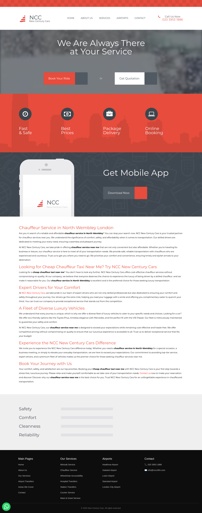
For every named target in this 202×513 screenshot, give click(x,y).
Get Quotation (130, 78)
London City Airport (111, 487)
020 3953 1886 (172, 19)
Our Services (24, 476)
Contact (140, 18)
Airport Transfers (26, 481)
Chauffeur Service (68, 470)
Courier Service (67, 492)
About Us (87, 18)
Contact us (145, 373)
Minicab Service (67, 464)
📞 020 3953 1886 (153, 464)
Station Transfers (68, 487)
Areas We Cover (26, 487)
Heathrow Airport (110, 464)
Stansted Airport (109, 481)
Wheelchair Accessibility (71, 476)
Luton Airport (108, 476)
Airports (122, 18)
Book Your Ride (59, 78)
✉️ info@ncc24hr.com (154, 470)
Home (70, 18)
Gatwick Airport (109, 470)
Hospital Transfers (68, 481)
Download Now (118, 193)
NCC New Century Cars (33, 293)
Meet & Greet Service (70, 498)
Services (104, 18)
